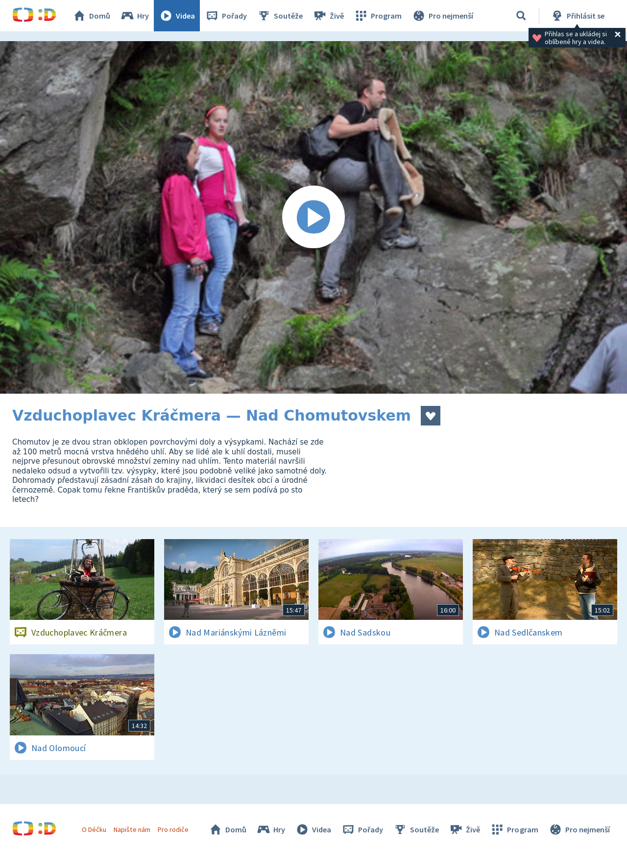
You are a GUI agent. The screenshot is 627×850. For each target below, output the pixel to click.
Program (378, 15)
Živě (328, 15)
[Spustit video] (313, 217)
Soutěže (280, 15)
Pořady (226, 15)
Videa (177, 15)
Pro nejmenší (442, 15)
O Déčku (94, 829)
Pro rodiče (173, 829)
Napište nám (132, 829)
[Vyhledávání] (521, 15)
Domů (91, 15)
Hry (134, 15)
